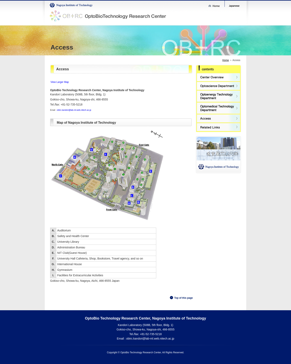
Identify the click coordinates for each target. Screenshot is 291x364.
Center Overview (218, 77)
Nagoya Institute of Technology (71, 5)
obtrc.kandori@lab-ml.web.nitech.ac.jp (74, 110)
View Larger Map (60, 82)
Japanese (235, 6)
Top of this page (183, 297)
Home (216, 6)
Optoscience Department (218, 86)
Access (218, 118)
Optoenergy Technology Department (218, 96)
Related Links (218, 127)
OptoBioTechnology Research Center (109, 16)
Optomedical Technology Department (218, 108)
